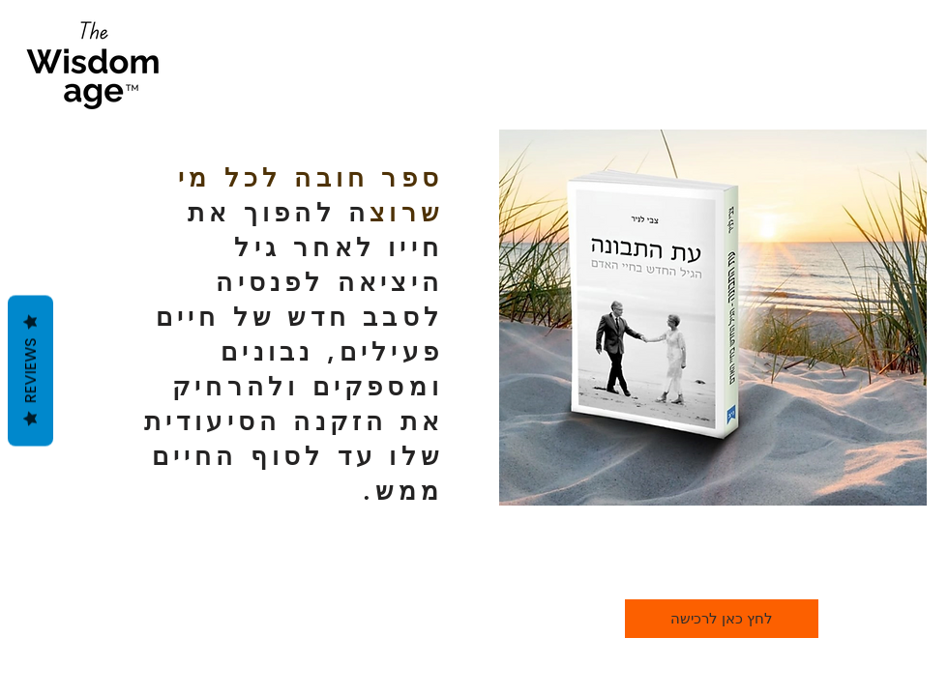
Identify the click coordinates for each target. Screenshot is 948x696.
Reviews (30, 371)
